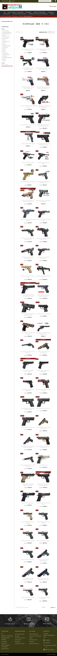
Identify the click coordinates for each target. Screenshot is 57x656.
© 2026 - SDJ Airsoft (5, 654)
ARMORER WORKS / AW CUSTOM (7, 32)
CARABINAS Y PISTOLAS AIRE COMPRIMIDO (38, 13)
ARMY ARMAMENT (6, 33)
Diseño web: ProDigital (51, 654)
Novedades (53, 6)
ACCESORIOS (28, 12)
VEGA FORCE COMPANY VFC (7, 57)
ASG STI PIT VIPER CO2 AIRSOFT (28, 502)
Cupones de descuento (34, 643)
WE (4, 60)
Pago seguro (17, 641)
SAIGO (4, 51)
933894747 (6, 1)
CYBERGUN (5, 38)
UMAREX (5, 56)
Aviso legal (17, 635)
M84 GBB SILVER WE (43, 465)
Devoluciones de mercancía (35, 635)
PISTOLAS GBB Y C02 (7, 21)
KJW (4, 42)
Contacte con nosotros (19, 643)
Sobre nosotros (18, 639)
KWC (4, 44)
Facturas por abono (33, 639)
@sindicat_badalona (50, 649)
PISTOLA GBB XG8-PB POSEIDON (28, 559)
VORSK (4, 59)
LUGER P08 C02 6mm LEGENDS (28, 162)
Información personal (33, 634)
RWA (4, 50)
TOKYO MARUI (6, 54)
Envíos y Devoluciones (19, 634)
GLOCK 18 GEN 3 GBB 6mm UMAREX (28, 143)
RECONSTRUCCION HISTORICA (19, 13)
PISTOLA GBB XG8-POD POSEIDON (28, 540)
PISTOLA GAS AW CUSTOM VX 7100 (28, 427)
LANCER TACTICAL (7, 45)
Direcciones (31, 641)
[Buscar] (44, 1)
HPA (4, 12)
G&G (4, 39)
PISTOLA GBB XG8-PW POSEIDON (28, 597)
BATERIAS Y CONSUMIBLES (39, 12)
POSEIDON (5, 47)
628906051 (13, 1)
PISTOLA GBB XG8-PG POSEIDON (43, 540)
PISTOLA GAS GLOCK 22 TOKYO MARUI (28, 124)
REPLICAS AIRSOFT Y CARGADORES (15, 12)
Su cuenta (32, 631)
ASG (4, 35)
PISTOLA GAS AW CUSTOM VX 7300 (43, 408)
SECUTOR (5, 53)
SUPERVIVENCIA (6, 13)
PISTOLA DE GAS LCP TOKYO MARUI (43, 313)
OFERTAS (52, 13)
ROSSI (4, 48)
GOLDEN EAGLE (6, 41)
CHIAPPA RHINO (6, 36)
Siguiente (53, 607)
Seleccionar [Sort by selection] (51, 32)
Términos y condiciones (20, 637)
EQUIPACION (50, 12)
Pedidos (31, 637)
